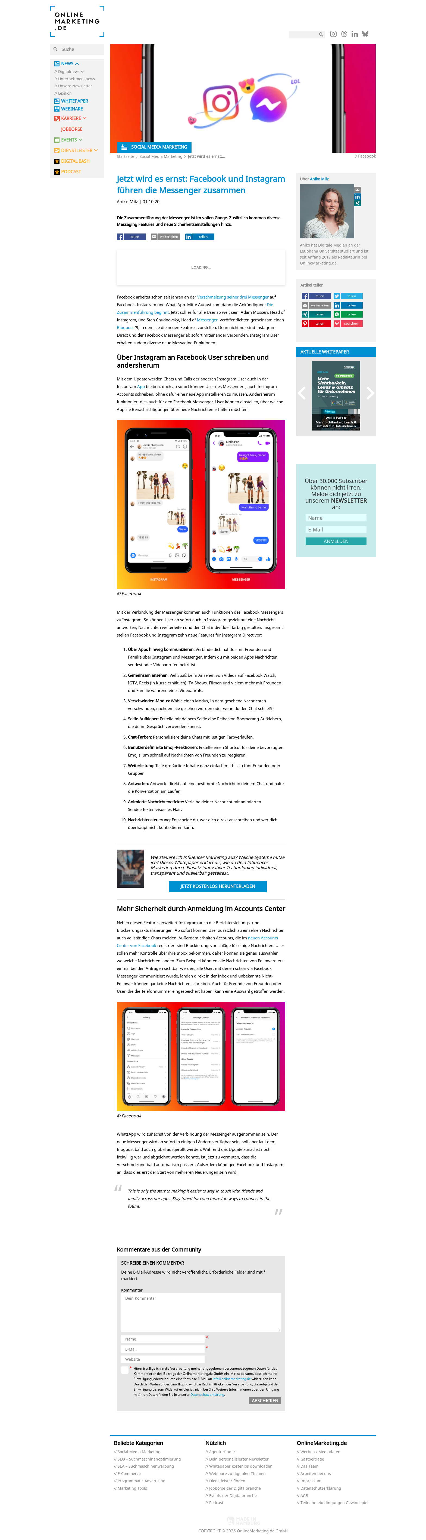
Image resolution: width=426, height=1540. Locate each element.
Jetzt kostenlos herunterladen (218, 886)
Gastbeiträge (312, 1459)
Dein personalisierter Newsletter (239, 1459)
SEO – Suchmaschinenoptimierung (149, 1459)
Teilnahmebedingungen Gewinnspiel (334, 1503)
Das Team (309, 1466)
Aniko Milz (319, 179)
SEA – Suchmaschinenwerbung (146, 1466)
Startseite (125, 156)
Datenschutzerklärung (207, 1394)
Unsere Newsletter (75, 86)
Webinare (72, 109)
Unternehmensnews (76, 79)
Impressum (310, 1481)
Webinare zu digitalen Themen (237, 1473)
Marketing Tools (132, 1488)
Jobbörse (71, 129)
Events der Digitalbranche (233, 1495)
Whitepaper (74, 101)
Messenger (207, 319)
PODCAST (71, 171)
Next (368, 393)
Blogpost (125, 327)
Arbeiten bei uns (315, 1473)
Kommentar (132, 1290)
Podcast (216, 1503)
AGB (304, 1495)
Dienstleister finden (227, 1481)
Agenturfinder (222, 1452)
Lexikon (65, 93)
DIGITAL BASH (75, 161)
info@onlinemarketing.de (232, 1378)
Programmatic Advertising (141, 1481)
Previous (304, 393)
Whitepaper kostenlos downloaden (240, 1466)
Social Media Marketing (161, 156)
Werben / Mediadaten (320, 1452)
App (141, 386)
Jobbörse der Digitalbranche (235, 1488)
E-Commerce (129, 1473)
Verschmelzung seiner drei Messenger (233, 297)
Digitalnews (69, 71)
